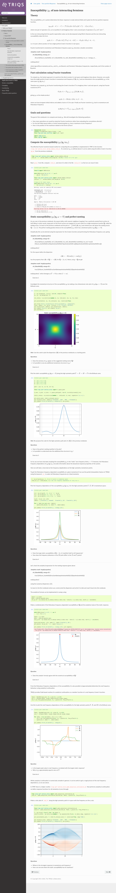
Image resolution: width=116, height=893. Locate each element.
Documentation (6, 23)
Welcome (4, 18)
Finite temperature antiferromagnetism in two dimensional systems (14, 70)
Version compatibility (7, 83)
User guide (4, 25)
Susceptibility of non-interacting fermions (13, 45)
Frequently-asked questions (9, 93)
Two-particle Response (9, 38)
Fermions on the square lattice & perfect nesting (14, 41)
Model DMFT (7, 36)
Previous (35, 884)
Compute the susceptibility (13, 58)
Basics (5, 33)
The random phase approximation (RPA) (14, 65)
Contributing (5, 88)
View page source (106, 3)
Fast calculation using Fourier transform (14, 51)
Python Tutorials (7, 31)
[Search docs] (13, 13)
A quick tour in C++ (7, 78)
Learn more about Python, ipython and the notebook (14, 74)
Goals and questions (12, 54)
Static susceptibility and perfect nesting (15, 61)
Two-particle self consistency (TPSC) (13, 67)
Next (108, 884)
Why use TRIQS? (7, 28)
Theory (9, 48)
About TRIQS (5, 90)
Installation (4, 20)
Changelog (4, 85)
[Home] (31, 3)
